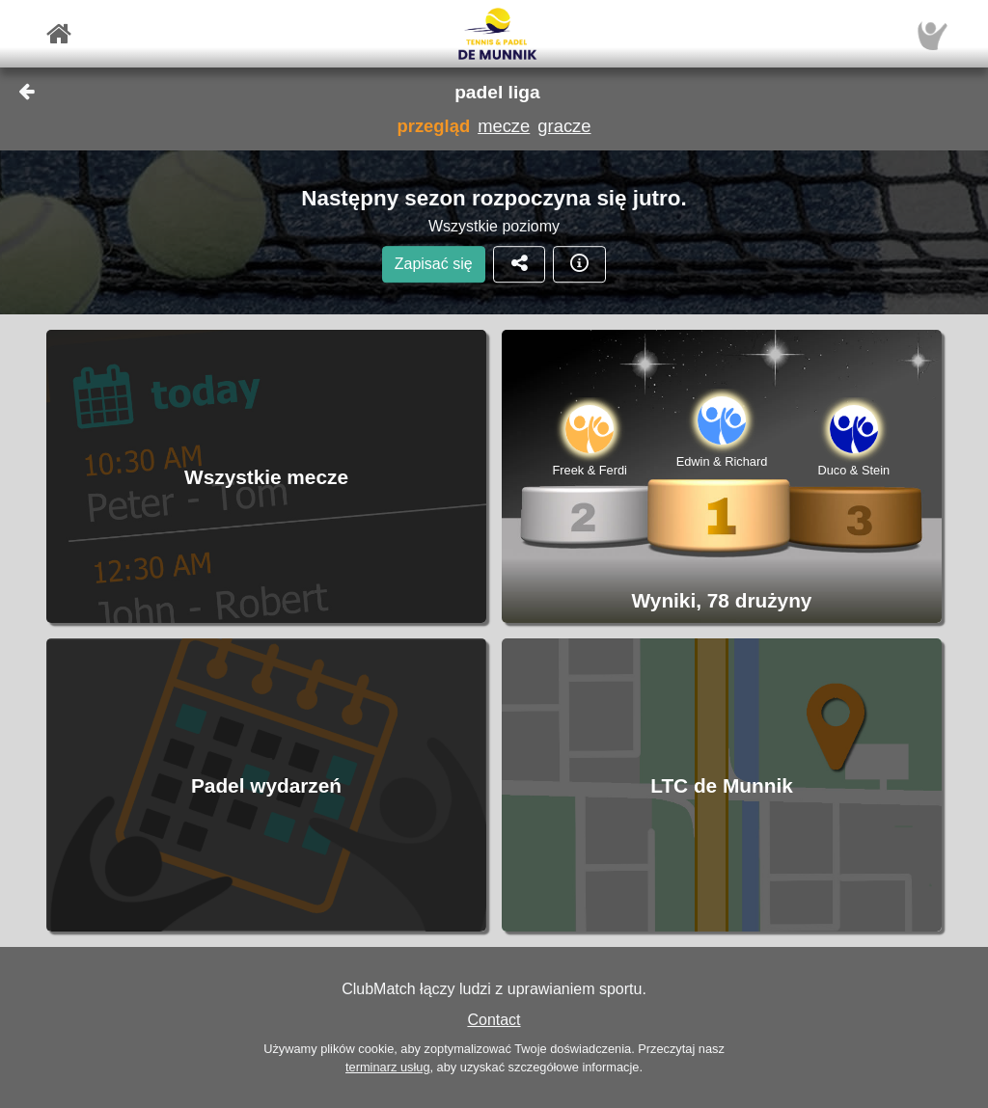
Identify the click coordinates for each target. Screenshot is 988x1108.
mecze (504, 126)
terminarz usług (387, 1067)
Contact (493, 1020)
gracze (563, 126)
